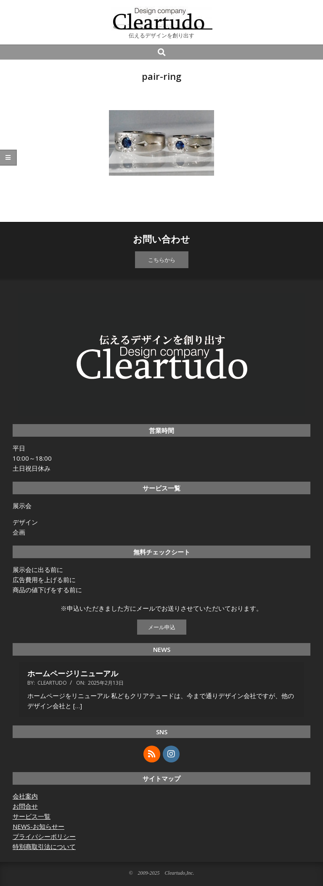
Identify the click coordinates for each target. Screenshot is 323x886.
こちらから (161, 260)
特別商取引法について (44, 846)
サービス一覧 (31, 816)
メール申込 (161, 627)
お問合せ (25, 806)
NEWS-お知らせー (38, 826)
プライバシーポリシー (44, 836)
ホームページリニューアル (72, 673)
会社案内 (25, 796)
